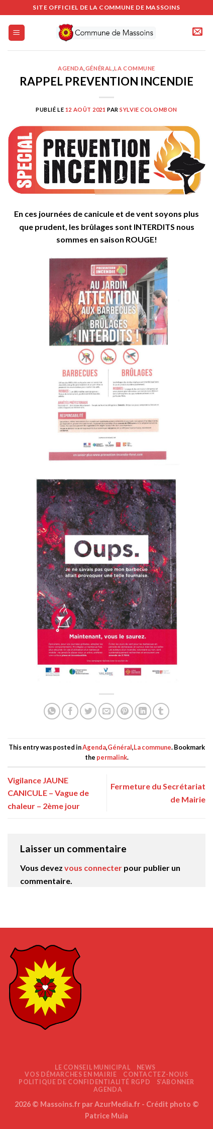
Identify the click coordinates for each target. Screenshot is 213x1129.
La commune (134, 68)
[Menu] (17, 33)
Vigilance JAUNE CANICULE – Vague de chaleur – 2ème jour (48, 793)
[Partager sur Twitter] (88, 711)
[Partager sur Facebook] (70, 711)
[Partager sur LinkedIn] (143, 711)
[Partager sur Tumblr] (161, 711)
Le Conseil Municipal (92, 1067)
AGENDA (108, 1089)
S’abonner (176, 1082)
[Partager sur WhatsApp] (52, 711)
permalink (111, 757)
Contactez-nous (155, 1074)
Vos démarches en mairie (71, 1074)
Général (99, 68)
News (146, 1067)
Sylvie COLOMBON (148, 109)
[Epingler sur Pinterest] (125, 711)
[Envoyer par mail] (106, 711)
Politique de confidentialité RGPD (84, 1082)
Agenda (70, 68)
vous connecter (93, 867)
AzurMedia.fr (117, 1104)
